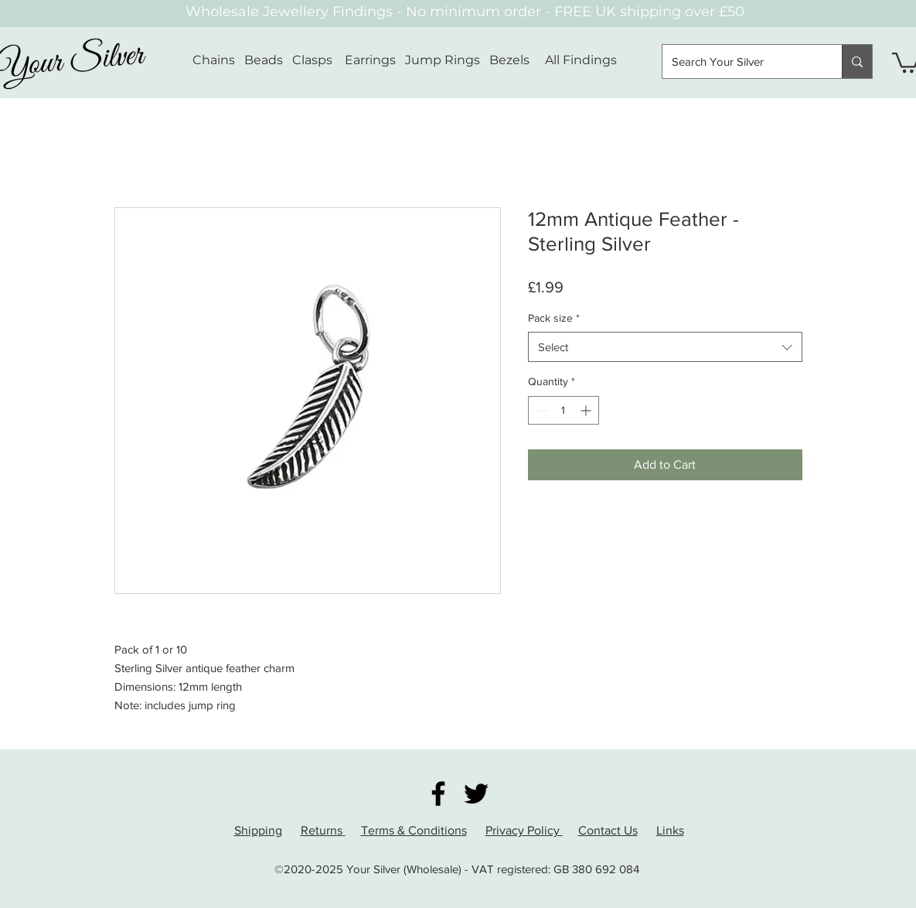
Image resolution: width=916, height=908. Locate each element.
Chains (213, 60)
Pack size (554, 318)
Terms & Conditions (414, 830)
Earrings (370, 60)
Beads (263, 60)
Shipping (258, 830)
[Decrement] (540, 410)
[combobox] (665, 347)
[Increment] (587, 410)
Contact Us (608, 830)
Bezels (517, 60)
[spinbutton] (563, 410)
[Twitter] (476, 793)
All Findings (581, 60)
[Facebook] (438, 793)
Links (670, 830)
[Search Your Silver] (740, 61)
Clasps (312, 60)
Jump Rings (442, 60)
